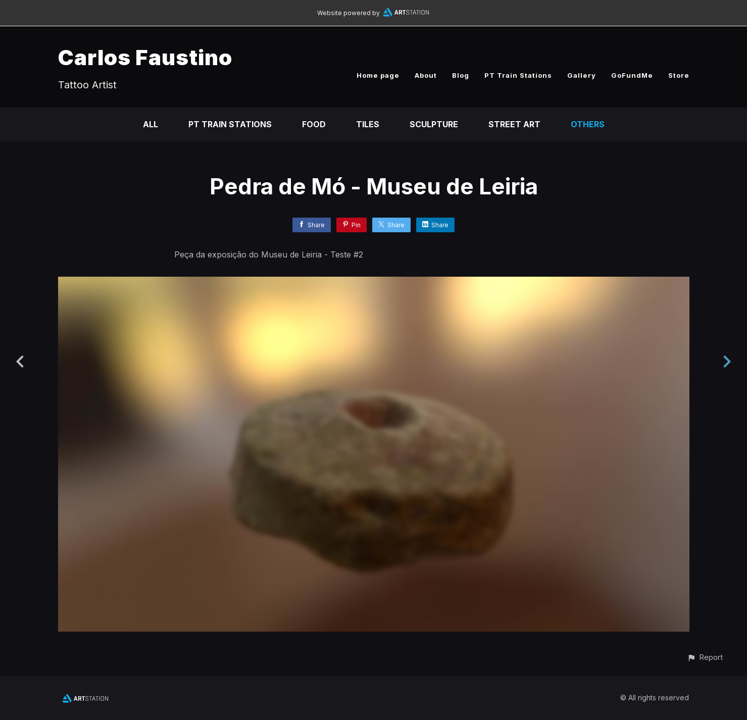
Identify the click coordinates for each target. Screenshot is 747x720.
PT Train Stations (518, 75)
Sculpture (434, 124)
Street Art (514, 124)
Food (314, 124)
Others (588, 124)
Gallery (581, 75)
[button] (705, 657)
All (150, 124)
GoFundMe (632, 75)
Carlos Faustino (145, 57)
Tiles (367, 124)
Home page (378, 75)
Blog (460, 75)
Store (678, 75)
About (426, 75)
